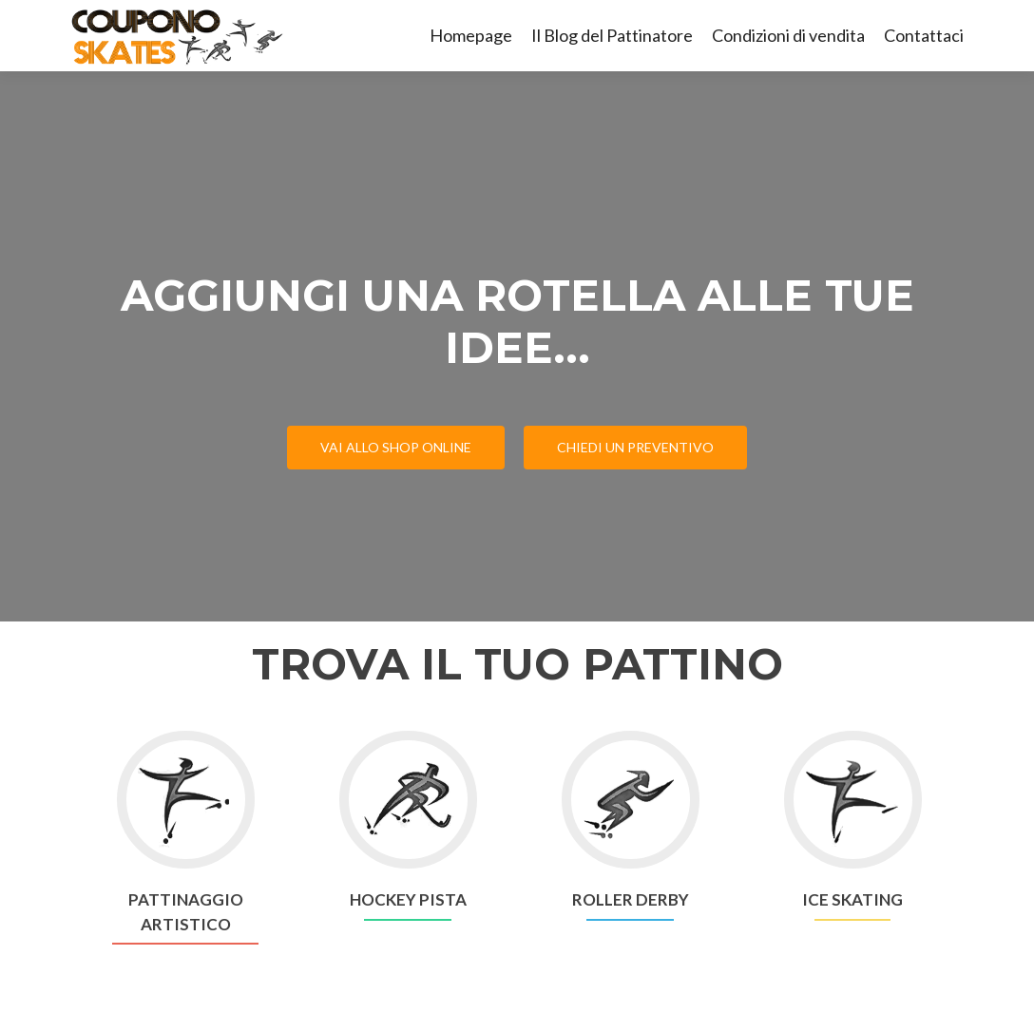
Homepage (471, 35)
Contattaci (924, 35)
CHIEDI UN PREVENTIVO (635, 447)
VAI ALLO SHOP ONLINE (395, 447)
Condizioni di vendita (788, 35)
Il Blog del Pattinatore (612, 35)
